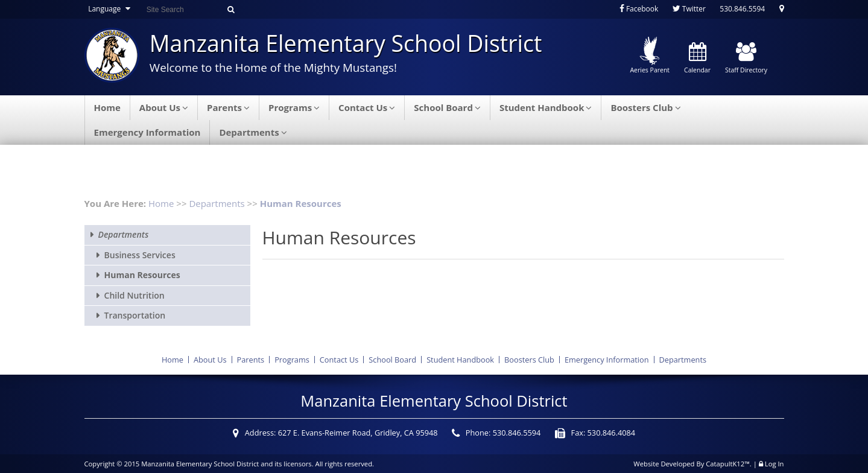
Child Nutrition (134, 295)
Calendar (697, 58)
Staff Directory (746, 58)
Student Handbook (545, 107)
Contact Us (366, 107)
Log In (774, 463)
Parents (228, 107)
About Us (163, 107)
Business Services (140, 255)
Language (110, 9)
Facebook (639, 9)
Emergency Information (147, 132)
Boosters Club (645, 107)
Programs (294, 107)
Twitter (689, 9)
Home (107, 107)
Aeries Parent (650, 55)
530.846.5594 (742, 9)
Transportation (135, 315)
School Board (447, 107)
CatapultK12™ (728, 463)
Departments (253, 132)
